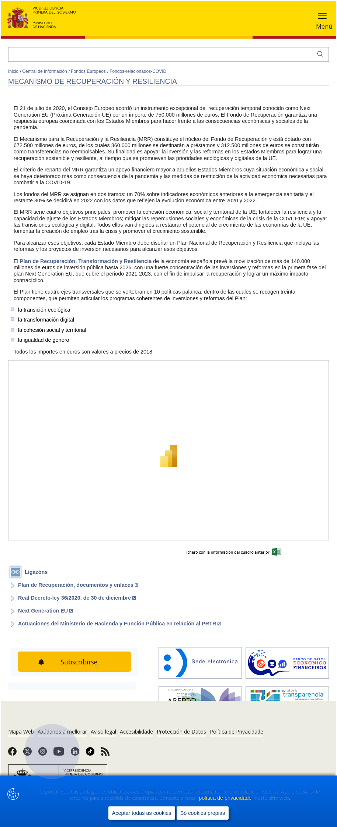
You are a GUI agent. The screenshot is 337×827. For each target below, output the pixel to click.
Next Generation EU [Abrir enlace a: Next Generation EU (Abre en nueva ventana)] (45, 611)
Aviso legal (103, 731)
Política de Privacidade (236, 731)
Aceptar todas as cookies (141, 813)
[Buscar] (168, 54)
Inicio (14, 71)
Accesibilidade (136, 731)
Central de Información (45, 71)
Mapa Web (21, 731)
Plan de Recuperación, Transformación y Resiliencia (86, 261)
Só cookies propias (202, 813)
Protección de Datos (181, 731)
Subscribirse (79, 661)
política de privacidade (226, 798)
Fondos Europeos (89, 71)
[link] (12, 754)
